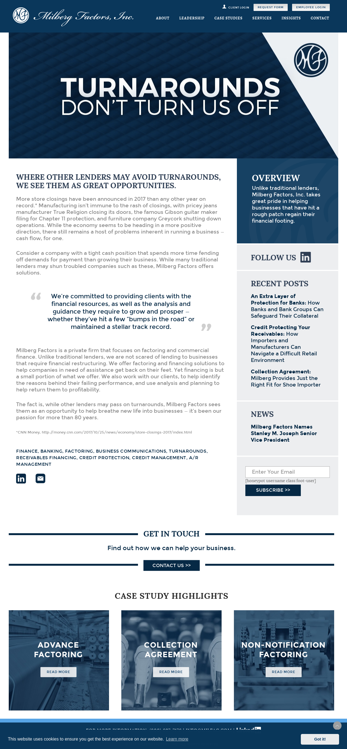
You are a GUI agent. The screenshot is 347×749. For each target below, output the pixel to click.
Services (262, 18)
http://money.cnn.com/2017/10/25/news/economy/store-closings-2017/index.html (117, 432)
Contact (320, 18)
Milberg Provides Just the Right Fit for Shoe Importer (286, 378)
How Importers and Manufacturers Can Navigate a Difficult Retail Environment (284, 343)
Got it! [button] (320, 739)
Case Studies (228, 18)
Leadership (192, 18)
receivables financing (46, 457)
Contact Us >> (171, 565)
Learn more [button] (177, 739)
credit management (159, 457)
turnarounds (188, 451)
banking (51, 451)
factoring (79, 451)
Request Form (271, 7)
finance (27, 451)
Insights (291, 18)
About (162, 18)
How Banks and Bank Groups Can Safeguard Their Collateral (287, 306)
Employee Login (311, 7)
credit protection (104, 457)
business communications (131, 451)
